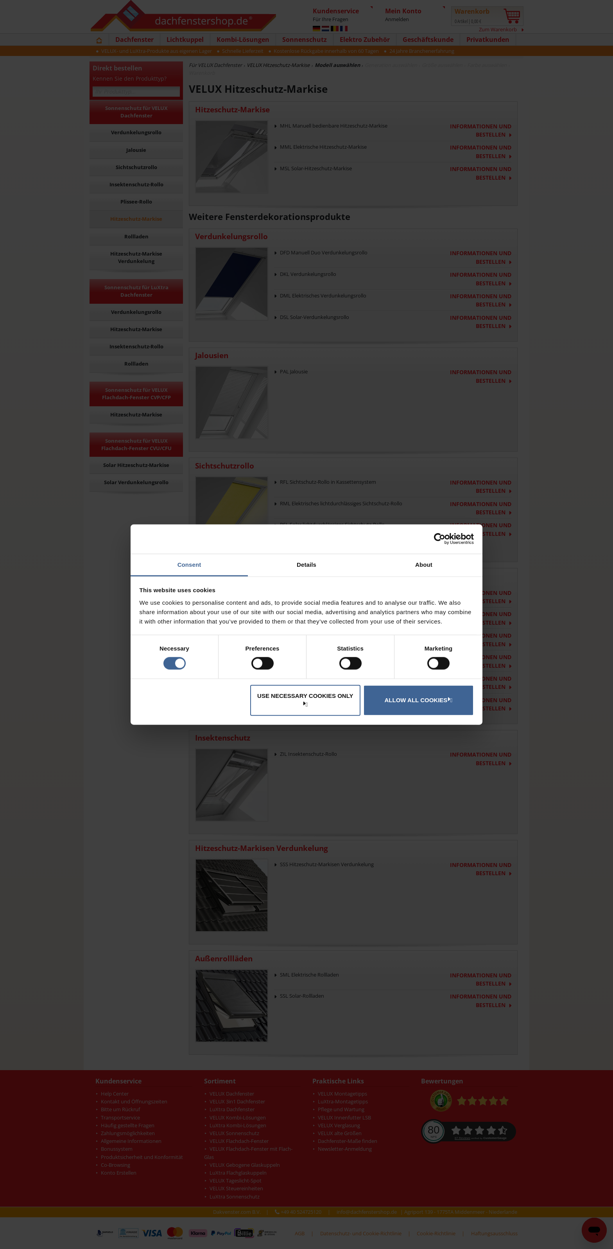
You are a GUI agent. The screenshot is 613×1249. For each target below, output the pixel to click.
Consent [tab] (189, 564)
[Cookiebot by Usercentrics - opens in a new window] (439, 539)
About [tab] (423, 564)
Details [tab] (306, 564)
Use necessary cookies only (305, 699)
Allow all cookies (417, 699)
